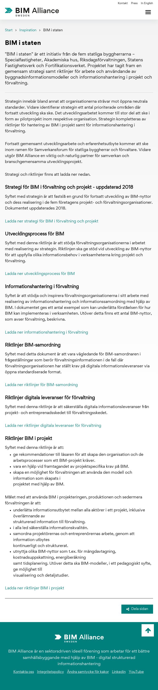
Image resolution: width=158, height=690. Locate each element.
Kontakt (123, 3)
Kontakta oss (23, 672)
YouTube (136, 672)
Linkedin (119, 672)
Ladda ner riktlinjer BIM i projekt (34, 588)
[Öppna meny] (148, 12)
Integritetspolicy (50, 672)
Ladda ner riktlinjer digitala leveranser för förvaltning (53, 426)
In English (147, 3)
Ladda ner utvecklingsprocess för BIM (40, 274)
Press (134, 3)
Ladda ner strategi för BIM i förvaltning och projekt (51, 221)
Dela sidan (137, 609)
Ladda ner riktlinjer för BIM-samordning (41, 385)
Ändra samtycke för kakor (88, 672)
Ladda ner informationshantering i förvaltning (46, 332)
